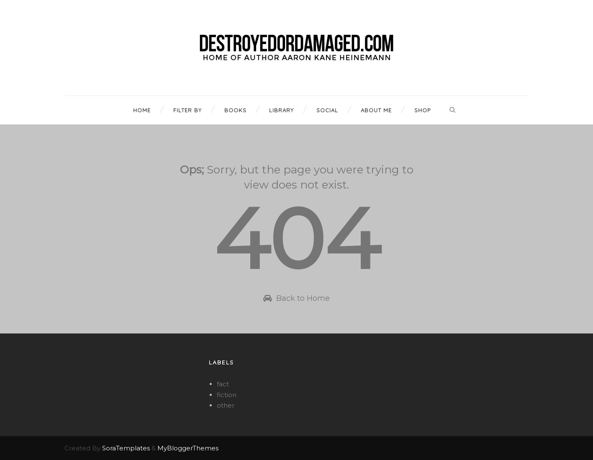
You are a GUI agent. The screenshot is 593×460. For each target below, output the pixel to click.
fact (223, 384)
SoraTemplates (126, 448)
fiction (226, 395)
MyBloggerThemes (187, 448)
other (225, 405)
